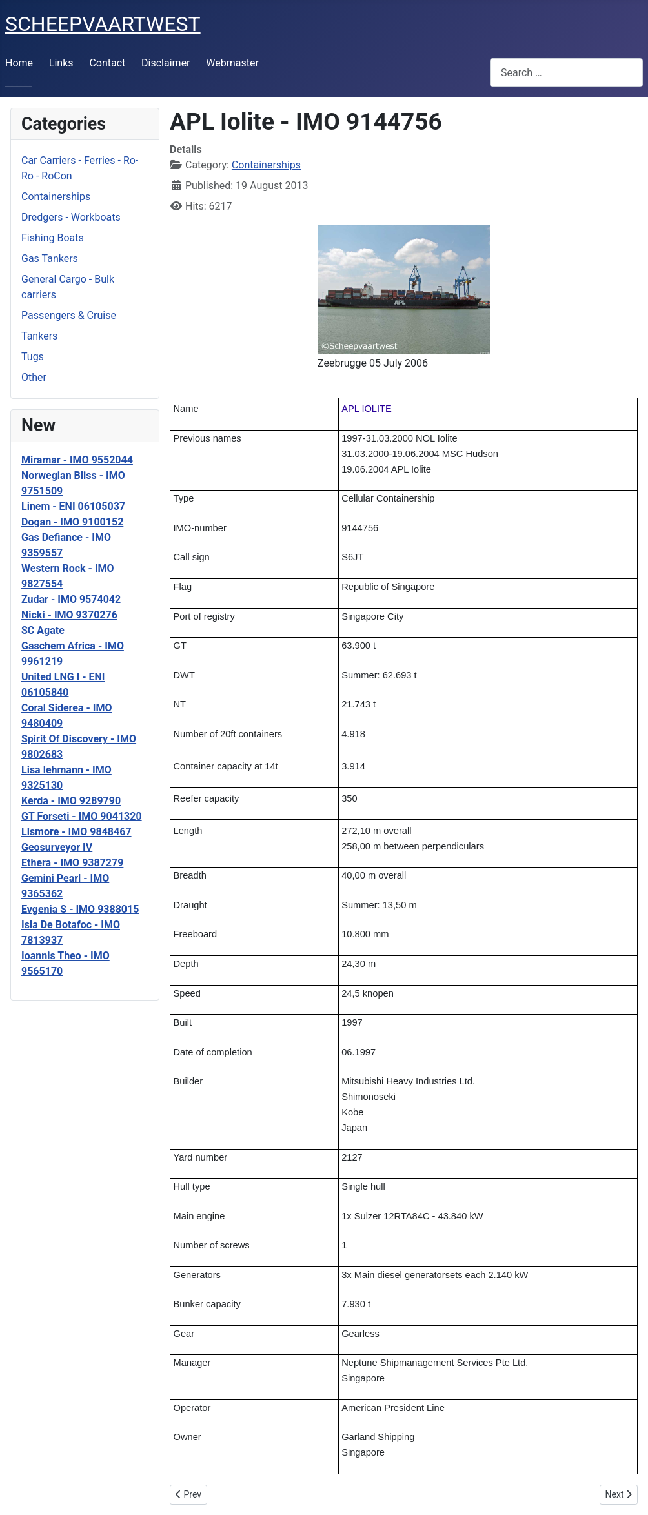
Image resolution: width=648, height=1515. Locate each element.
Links (61, 63)
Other (33, 377)
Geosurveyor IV (56, 847)
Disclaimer (165, 63)
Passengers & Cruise (68, 315)
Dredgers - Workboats (71, 217)
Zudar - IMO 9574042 (71, 599)
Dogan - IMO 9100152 (72, 522)
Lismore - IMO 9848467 (76, 832)
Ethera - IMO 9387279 (72, 863)
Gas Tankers (49, 258)
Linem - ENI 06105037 (73, 506)
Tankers (39, 336)
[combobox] (566, 72)
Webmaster (232, 63)
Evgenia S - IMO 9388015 (80, 909)
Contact (107, 63)
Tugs (32, 357)
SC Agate (43, 630)
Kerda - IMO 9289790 (71, 801)
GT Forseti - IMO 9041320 (81, 816)
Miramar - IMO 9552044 (77, 460)
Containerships (55, 196)
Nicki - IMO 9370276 (69, 615)
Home (19, 63)
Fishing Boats (52, 238)
